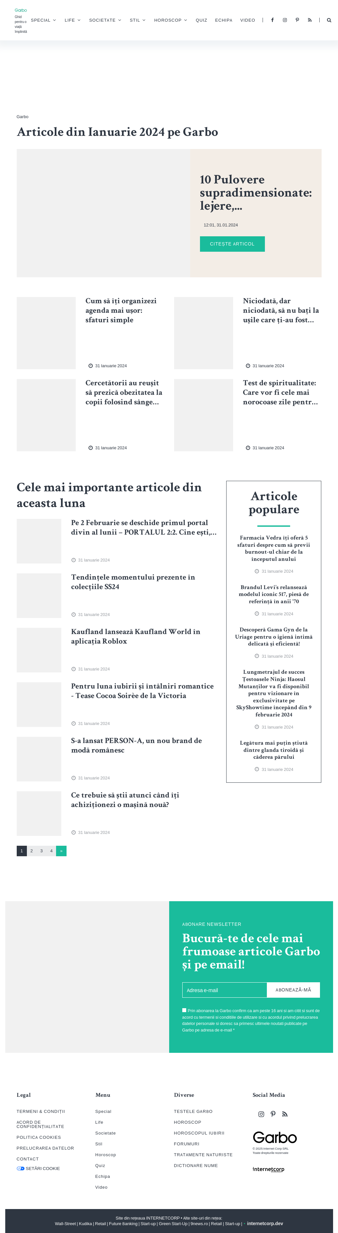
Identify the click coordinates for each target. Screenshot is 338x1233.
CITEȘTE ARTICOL (232, 244)
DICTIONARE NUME (196, 1165)
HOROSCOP (188, 1122)
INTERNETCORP (163, 1218)
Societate (107, 20)
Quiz (206, 21)
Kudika (85, 1223)
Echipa (228, 21)
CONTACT (28, 1159)
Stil (140, 20)
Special (45, 20)
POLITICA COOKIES (39, 1137)
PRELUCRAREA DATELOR (45, 1148)
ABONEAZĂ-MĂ (293, 990)
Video (252, 21)
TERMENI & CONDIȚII (41, 1111)
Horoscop (173, 20)
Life (75, 20)
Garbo (23, 116)
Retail (100, 1223)
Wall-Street (65, 1223)
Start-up (148, 1223)
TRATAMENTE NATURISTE (203, 1155)
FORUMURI (187, 1144)
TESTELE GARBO (193, 1111)
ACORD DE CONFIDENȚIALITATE (41, 1124)
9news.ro (199, 1223)
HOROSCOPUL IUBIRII (199, 1133)
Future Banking (123, 1223)
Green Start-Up (173, 1223)
